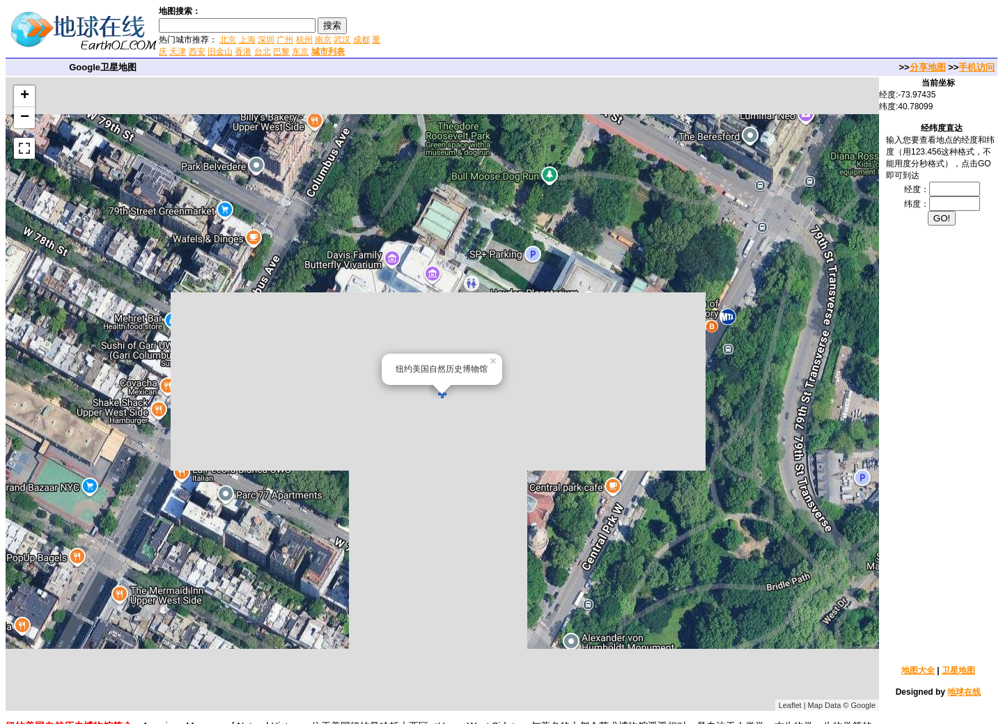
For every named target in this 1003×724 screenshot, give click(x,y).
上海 (247, 40)
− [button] (24, 117)
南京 (323, 40)
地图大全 (918, 670)
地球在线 (964, 692)
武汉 (342, 40)
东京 (300, 51)
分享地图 (928, 67)
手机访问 (976, 67)
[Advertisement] (550, 31)
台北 (262, 51)
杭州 (304, 40)
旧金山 (220, 51)
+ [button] (24, 96)
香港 (243, 51)
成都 (361, 40)
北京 (227, 40)
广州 (285, 40)
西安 (197, 51)
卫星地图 (958, 670)
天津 (177, 51)
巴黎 (281, 51)
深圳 (266, 40)
